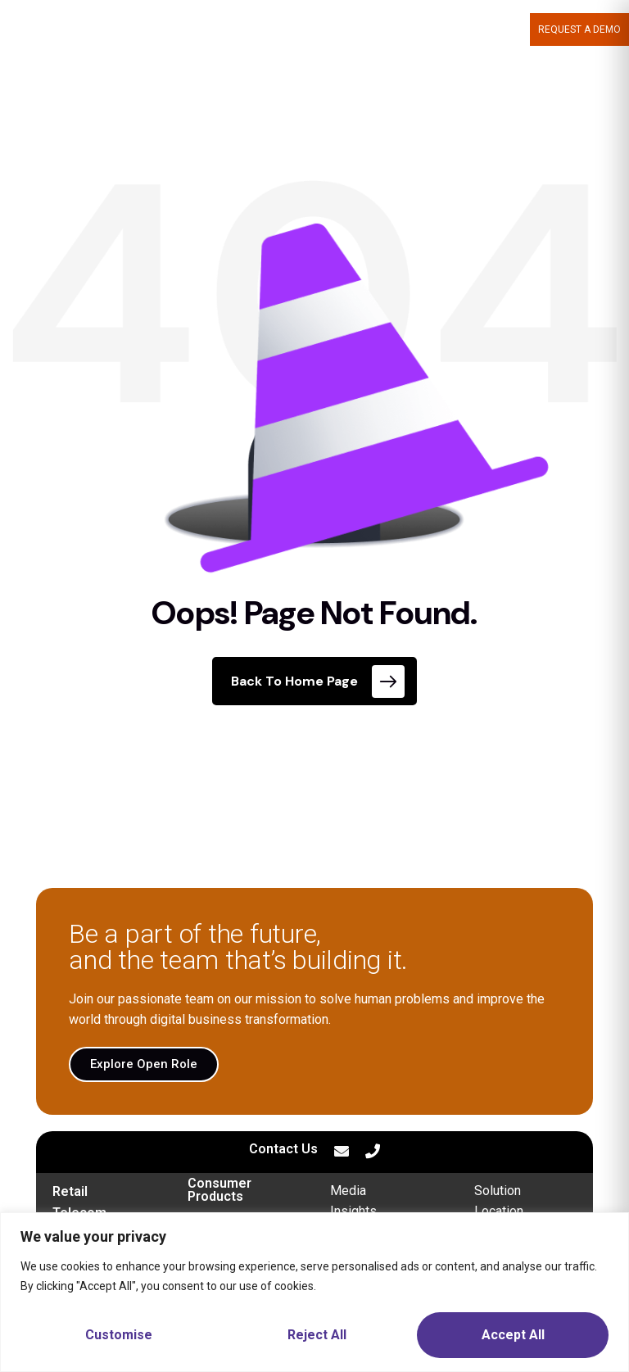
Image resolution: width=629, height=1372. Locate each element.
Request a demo (579, 29)
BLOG (509, 29)
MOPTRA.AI (199, 29)
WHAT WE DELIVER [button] (292, 29)
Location (498, 1211)
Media (348, 1190)
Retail (70, 1191)
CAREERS (458, 29)
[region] (314, 1292)
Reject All (316, 1335)
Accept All (513, 1335)
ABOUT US (389, 29)
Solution (497, 1190)
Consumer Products (219, 1189)
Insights (353, 1211)
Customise (118, 1335)
